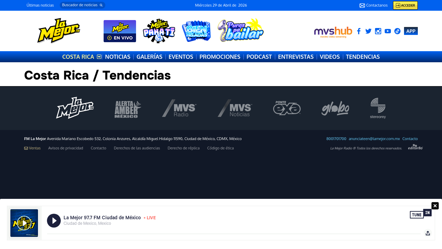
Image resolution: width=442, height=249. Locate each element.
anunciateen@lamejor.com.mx (374, 139)
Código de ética (220, 148)
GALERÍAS (149, 56)
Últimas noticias (40, 5)
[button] (82, 5)
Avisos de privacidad (65, 148)
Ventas (32, 148)
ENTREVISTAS (296, 56)
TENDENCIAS (363, 56)
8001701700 (336, 139)
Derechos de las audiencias (137, 148)
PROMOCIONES (220, 56)
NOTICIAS (117, 56)
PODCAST (259, 56)
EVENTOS (181, 56)
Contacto (410, 139)
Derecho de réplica (183, 148)
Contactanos (373, 5)
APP (410, 31)
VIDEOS (330, 56)
